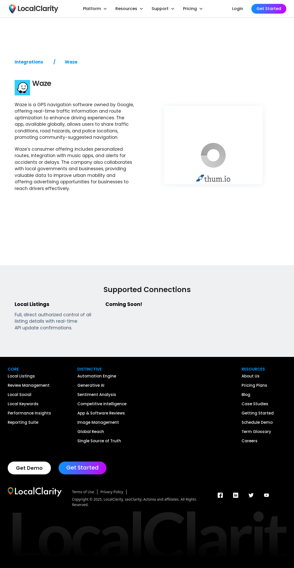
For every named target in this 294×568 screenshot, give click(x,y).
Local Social (19, 394)
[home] (33, 8)
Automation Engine (96, 376)
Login (237, 9)
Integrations (29, 62)
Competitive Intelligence (101, 404)
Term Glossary (256, 431)
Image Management (98, 422)
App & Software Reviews (101, 413)
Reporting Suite (23, 422)
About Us (251, 376)
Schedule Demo (257, 422)
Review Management (29, 385)
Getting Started (258, 413)
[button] (95, 8)
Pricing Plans (254, 385)
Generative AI (90, 385)
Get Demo (29, 468)
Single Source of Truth (99, 441)
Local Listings (21, 376)
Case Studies (255, 404)
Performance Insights (29, 413)
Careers (250, 441)
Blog (246, 394)
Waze (71, 62)
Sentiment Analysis (96, 394)
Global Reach (90, 431)
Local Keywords (23, 404)
